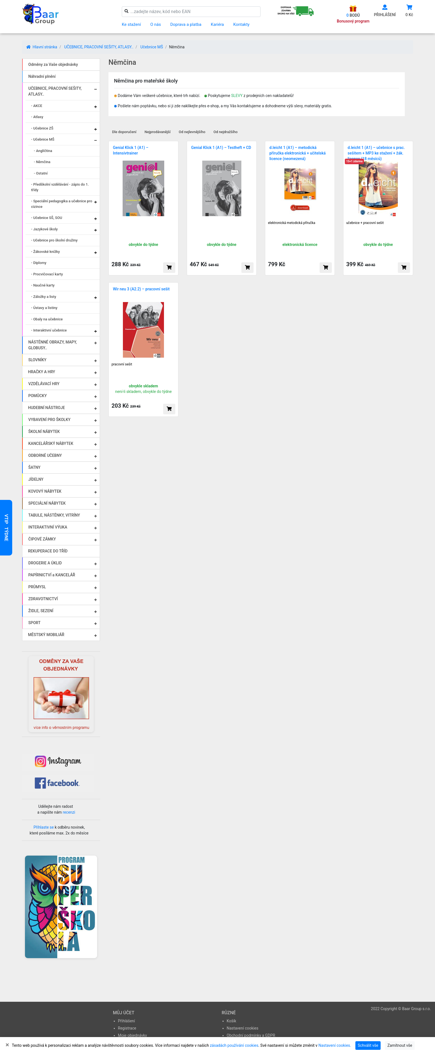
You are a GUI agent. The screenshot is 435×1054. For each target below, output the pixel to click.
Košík (231, 1021)
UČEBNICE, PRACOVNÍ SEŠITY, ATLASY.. (98, 47)
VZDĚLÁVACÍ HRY (43, 384)
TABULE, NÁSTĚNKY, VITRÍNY (54, 515)
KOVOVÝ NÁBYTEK (44, 491)
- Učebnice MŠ (42, 139)
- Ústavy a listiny (44, 308)
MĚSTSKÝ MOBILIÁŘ (46, 634)
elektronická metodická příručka (291, 223)
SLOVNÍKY (37, 360)
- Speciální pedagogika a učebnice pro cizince (61, 204)
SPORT (34, 623)
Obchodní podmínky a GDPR (251, 1035)
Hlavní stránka (41, 47)
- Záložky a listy (43, 297)
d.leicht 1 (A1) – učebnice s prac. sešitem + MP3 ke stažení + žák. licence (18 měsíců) (376, 153)
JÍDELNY (36, 479)
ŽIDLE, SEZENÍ (40, 611)
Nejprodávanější (158, 132)
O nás (155, 24)
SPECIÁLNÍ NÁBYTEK (47, 503)
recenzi (69, 812)
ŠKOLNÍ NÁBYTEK (44, 431)
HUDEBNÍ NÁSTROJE (46, 407)
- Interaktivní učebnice (49, 330)
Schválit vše (368, 1045)
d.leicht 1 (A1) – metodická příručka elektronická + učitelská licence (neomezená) (297, 153)
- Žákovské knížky (45, 252)
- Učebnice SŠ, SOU (46, 218)
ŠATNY (34, 467)
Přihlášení (126, 1021)
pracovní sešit (122, 364)
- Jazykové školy (44, 229)
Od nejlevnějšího (192, 132)
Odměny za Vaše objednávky (53, 64)
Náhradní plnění (42, 76)
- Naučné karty (43, 285)
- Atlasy (37, 117)
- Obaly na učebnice (47, 319)
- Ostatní (41, 173)
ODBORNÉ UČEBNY (45, 455)
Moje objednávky (132, 1035)
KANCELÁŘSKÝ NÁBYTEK (50, 443)
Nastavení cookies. (334, 1045)
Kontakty (241, 24)
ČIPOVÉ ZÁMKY (42, 539)
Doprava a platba (185, 24)
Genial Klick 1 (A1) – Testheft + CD (221, 147)
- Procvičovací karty (47, 274)
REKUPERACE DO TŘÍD (47, 551)
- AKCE (36, 106)
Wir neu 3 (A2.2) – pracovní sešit (141, 289)
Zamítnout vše (399, 1045)
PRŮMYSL (37, 587)
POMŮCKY (37, 395)
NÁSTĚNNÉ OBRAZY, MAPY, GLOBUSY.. (52, 345)
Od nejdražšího (226, 132)
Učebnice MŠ (151, 47)
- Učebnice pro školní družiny (54, 240)
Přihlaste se (44, 827)
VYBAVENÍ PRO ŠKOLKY (49, 419)
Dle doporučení (124, 132)
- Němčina (42, 162)
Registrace (127, 1028)
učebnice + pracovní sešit (365, 223)
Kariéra (217, 24)
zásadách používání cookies (234, 1045)
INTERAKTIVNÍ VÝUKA (47, 527)
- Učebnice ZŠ (42, 128)
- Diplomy (38, 263)
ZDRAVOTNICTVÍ (43, 599)
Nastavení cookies (242, 1028)
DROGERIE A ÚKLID (45, 563)
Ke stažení (131, 24)
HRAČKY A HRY (41, 372)
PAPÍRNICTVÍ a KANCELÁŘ (51, 575)
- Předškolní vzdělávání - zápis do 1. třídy (60, 187)
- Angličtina (43, 151)
